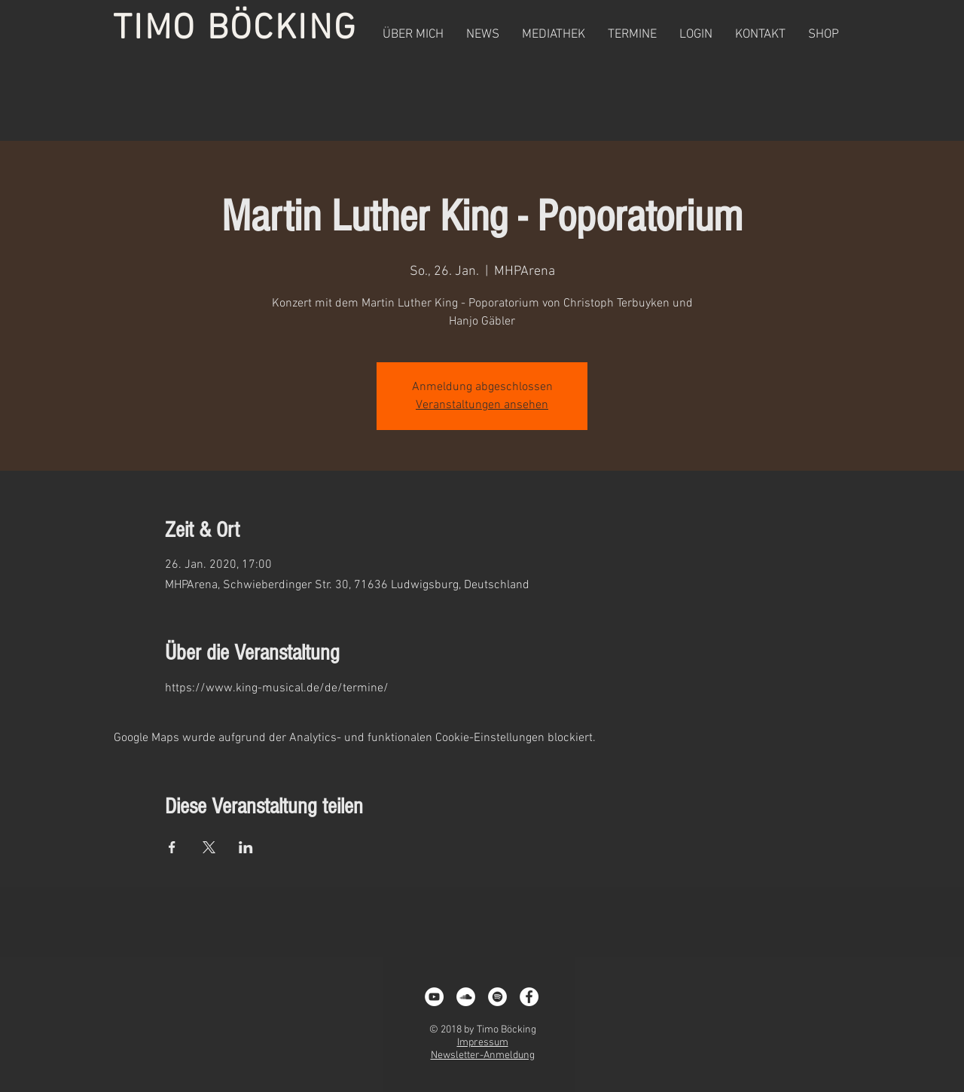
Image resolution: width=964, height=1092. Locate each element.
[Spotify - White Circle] (497, 996)
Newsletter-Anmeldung (483, 1055)
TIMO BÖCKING (235, 29)
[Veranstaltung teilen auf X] (209, 847)
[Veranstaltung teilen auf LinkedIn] (246, 847)
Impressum (482, 1042)
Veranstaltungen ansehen (482, 405)
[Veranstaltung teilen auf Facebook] (172, 847)
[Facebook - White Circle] (529, 996)
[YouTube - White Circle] (434, 996)
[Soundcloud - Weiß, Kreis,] (465, 996)
